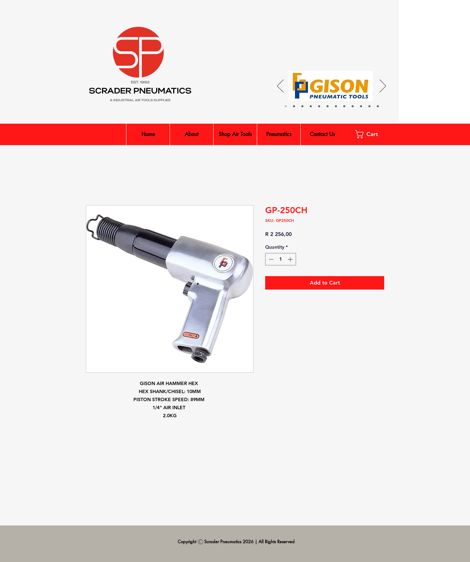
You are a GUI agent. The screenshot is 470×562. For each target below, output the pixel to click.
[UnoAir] (336, 106)
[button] (371, 134)
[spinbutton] (281, 259)
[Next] (382, 86)
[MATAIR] (344, 106)
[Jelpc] (319, 106)
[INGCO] (328, 106)
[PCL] (369, 106)
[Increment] (291, 259)
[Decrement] (270, 259)
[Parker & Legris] (302, 106)
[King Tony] (353, 106)
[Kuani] (378, 106)
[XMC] (311, 106)
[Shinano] (361, 106)
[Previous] (280, 86)
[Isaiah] (294, 106)
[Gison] (286, 106)
